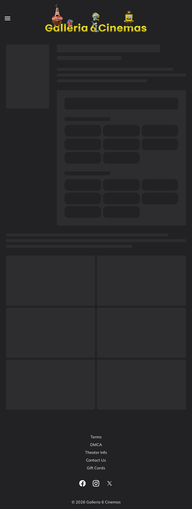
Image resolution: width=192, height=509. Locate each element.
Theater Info (96, 452)
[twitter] (109, 483)
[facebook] (82, 483)
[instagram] (96, 483)
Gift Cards (96, 467)
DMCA (96, 444)
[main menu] (7, 18)
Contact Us (96, 460)
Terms (96, 436)
